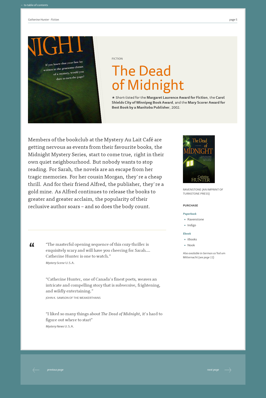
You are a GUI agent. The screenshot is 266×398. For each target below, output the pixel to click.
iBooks (192, 239)
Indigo (191, 225)
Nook (191, 245)
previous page (55, 369)
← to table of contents (34, 5)
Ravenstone (195, 219)
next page (213, 369)
